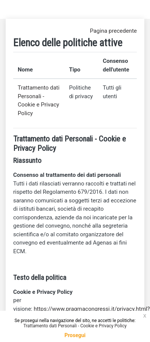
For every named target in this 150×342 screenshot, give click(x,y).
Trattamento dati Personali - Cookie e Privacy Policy (75, 325)
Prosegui (75, 335)
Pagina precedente (113, 30)
